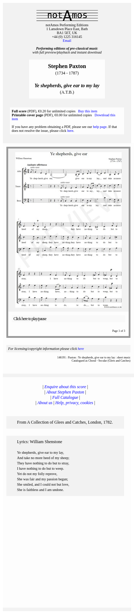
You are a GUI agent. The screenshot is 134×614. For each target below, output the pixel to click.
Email (67, 41)
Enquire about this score (65, 386)
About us (44, 402)
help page (100, 127)
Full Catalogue (65, 397)
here (70, 131)
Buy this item (87, 111)
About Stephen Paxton (65, 392)
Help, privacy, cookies (74, 402)
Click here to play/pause (29, 318)
